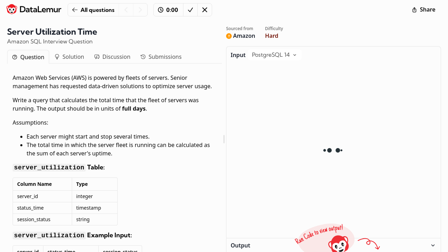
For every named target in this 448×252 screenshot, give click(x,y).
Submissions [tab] (161, 57)
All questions (93, 9)
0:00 (168, 9)
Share (423, 9)
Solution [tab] (69, 57)
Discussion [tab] (112, 57)
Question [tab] (28, 57)
